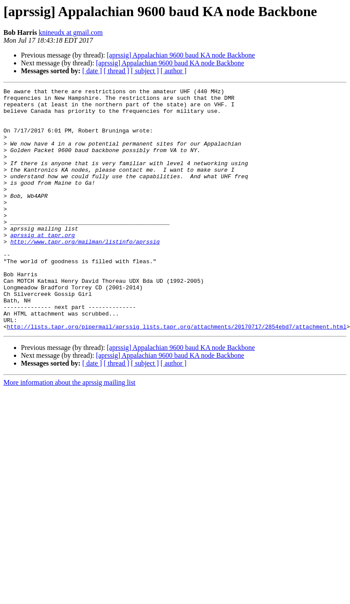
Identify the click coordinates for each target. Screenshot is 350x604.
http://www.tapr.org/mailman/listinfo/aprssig (85, 273)
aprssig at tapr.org (42, 265)
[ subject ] (145, 71)
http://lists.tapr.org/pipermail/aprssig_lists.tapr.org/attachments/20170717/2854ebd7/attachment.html (177, 375)
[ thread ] (116, 71)
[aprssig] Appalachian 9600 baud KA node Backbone (181, 55)
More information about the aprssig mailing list (69, 430)
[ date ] (92, 71)
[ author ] (174, 71)
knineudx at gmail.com (71, 32)
